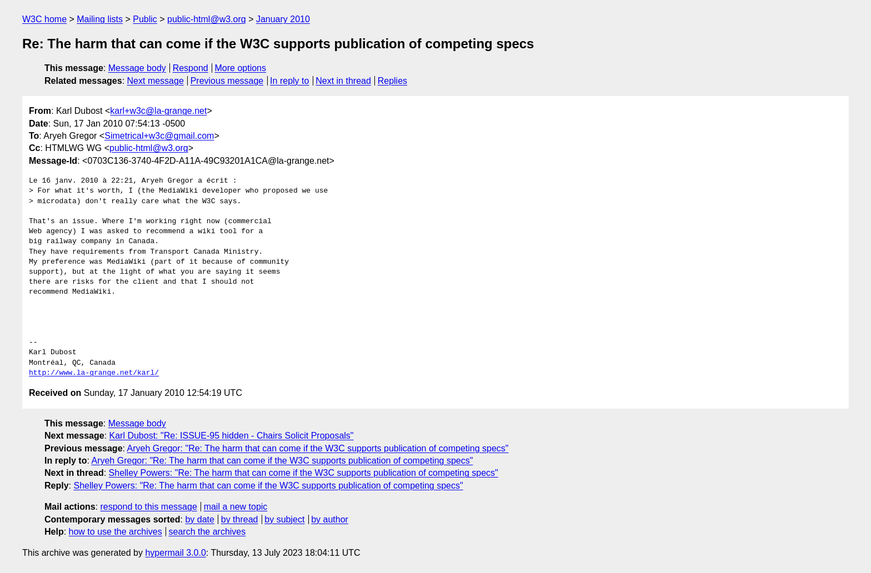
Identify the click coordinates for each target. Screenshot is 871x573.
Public (145, 19)
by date (199, 519)
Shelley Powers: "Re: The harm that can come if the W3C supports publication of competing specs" (303, 473)
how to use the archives (115, 531)
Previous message (227, 81)
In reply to (289, 81)
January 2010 (283, 19)
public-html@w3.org (206, 19)
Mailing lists (100, 19)
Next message (155, 81)
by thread (239, 519)
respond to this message (148, 506)
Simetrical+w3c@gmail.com (159, 135)
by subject (284, 519)
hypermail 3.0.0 (175, 552)
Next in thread (343, 81)
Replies (392, 81)
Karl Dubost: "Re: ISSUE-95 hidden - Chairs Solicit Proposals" (231, 435)
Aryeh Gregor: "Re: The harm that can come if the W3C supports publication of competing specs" (318, 448)
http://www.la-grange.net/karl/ (94, 373)
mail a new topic (236, 506)
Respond (190, 68)
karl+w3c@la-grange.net (158, 110)
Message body (137, 68)
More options (241, 68)
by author (329, 519)
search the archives (207, 531)
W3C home (44, 19)
